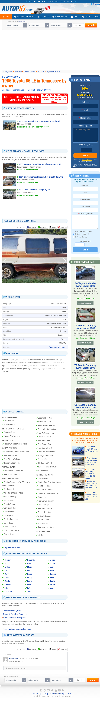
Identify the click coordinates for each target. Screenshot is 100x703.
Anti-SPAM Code (85, 241)
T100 (52, 570)
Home (5, 17)
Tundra (52, 581)
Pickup (29, 577)
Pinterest (63, 227)
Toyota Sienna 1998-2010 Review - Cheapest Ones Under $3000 (91, 460)
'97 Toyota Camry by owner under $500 (85, 366)
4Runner (8, 560)
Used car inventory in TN (12, 611)
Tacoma (53, 574)
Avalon (7, 567)
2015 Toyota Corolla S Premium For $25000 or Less (91, 448)
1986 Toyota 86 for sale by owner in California (40, 121)
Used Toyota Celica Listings (85, 298)
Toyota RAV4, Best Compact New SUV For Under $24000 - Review (91, 472)
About (52, 694)
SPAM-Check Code (85, 145)
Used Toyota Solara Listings (85, 417)
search (91, 25)
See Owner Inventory (86, 97)
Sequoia (30, 591)
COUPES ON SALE (84, 422)
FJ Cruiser (8, 591)
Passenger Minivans (57, 347)
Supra (52, 567)
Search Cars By (59, 17)
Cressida (8, 584)
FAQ (56, 694)
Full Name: (85, 102)
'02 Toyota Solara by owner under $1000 (85, 405)
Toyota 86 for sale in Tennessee (15, 614)
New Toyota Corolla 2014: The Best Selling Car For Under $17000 (91, 483)
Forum (86, 17)
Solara (52, 563)
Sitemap (45, 694)
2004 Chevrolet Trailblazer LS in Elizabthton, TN (41, 177)
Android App (37, 694)
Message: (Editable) (85, 126)
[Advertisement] (35, 139)
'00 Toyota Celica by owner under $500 (85, 284)
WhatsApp (43, 227)
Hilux (29, 563)
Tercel (52, 577)
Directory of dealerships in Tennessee (17, 629)
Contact (68, 694)
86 (5, 563)
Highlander (31, 560)
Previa (29, 581)
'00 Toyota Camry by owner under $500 (85, 326)
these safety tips (87, 160)
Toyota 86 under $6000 (13, 547)
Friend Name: (85, 199)
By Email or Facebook (81, 234)
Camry (7, 574)
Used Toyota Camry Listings (85, 338)
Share (95, 4)
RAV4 (29, 588)
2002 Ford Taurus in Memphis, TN (34, 190)
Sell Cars (42, 17)
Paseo (29, 574)
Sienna (52, 560)
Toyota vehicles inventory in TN (14, 617)
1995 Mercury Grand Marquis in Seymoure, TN (40, 164)
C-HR (7, 570)
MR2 (29, 570)
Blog (74, 17)
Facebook (32, 227)
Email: (85, 110)
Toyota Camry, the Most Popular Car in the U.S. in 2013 (92, 493)
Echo (6, 588)
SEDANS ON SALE (84, 303)
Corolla (7, 581)
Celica (7, 577)
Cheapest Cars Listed (23, 17)
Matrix (29, 567)
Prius (29, 584)
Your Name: (85, 185)
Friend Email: (85, 206)
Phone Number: (85, 118)
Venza (52, 584)
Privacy (61, 694)
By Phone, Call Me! (80, 236)
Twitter (53, 227)
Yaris (52, 588)
